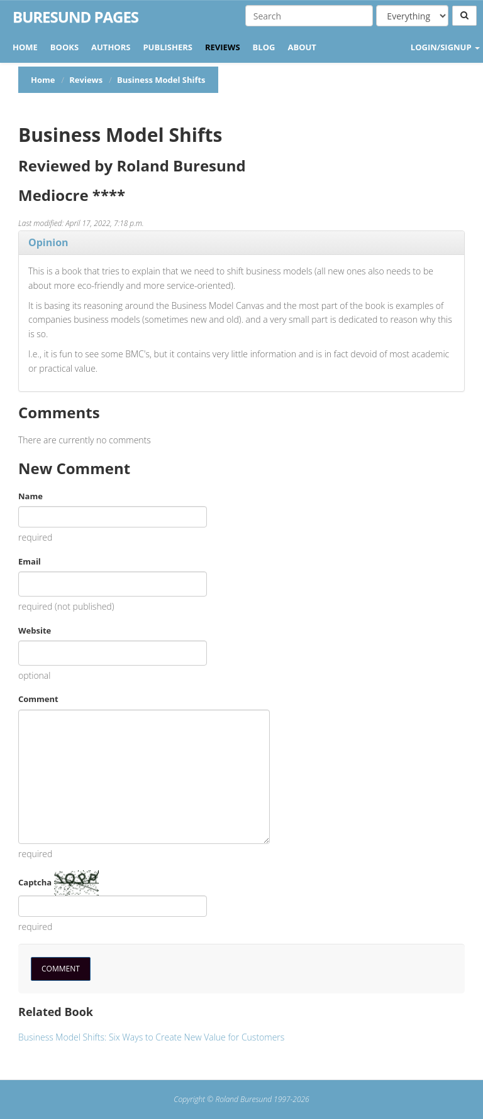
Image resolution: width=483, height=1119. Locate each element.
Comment (38, 699)
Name (30, 496)
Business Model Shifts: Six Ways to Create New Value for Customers (151, 1037)
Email (29, 561)
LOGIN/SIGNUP (445, 47)
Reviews (222, 47)
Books (64, 47)
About (301, 47)
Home (25, 47)
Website (34, 630)
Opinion (48, 242)
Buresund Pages (75, 16)
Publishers (167, 47)
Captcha (35, 882)
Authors (110, 47)
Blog (264, 47)
